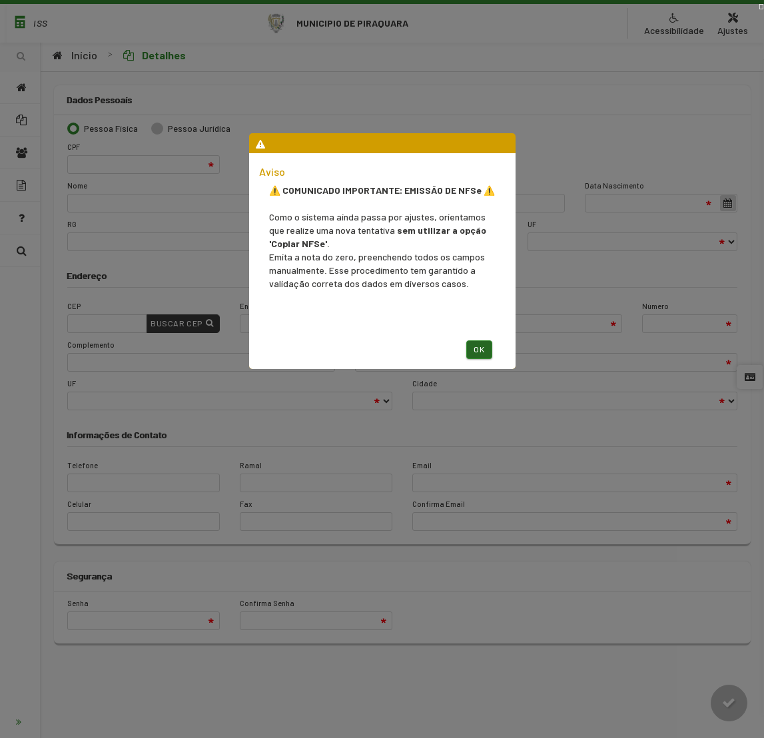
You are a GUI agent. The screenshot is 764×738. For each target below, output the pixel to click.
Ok (479, 349)
